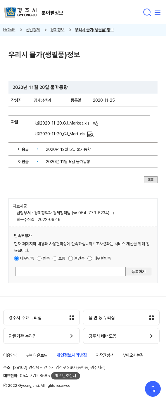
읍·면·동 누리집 (102, 317)
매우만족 (27, 258)
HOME (9, 29)
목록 (151, 179)
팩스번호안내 (65, 375)
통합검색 (147, 12)
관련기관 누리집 (23, 336)
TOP (153, 391)
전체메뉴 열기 (157, 12)
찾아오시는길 (132, 355)
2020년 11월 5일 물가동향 (68, 161)
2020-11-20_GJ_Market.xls (64, 122)
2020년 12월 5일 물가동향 (68, 149)
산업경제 (33, 29)
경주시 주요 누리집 (25, 317)
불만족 (79, 258)
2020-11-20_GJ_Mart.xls (62, 133)
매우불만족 (102, 258)
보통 (61, 258)
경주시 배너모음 (102, 336)
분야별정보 (52, 13)
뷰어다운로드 (36, 355)
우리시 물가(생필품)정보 (94, 29)
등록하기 (139, 271)
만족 (46, 258)
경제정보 (57, 29)
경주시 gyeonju (20, 13)
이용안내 (10, 355)
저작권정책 (104, 355)
